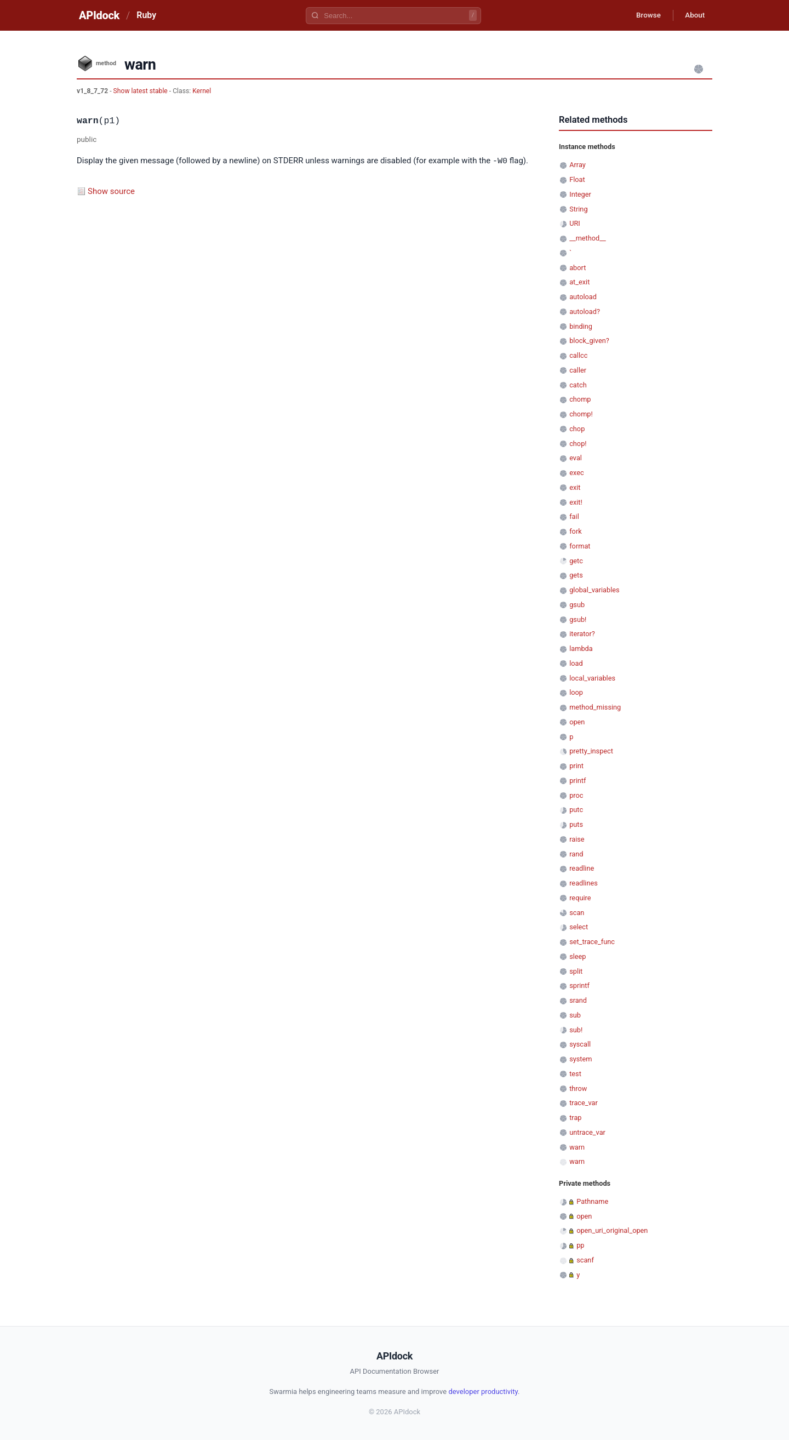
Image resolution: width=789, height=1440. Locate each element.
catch (577, 385)
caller (577, 370)
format (579, 546)
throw (578, 1088)
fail (574, 516)
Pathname (592, 1201)
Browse (643, 15)
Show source (111, 191)
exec (576, 472)
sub (575, 1015)
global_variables (594, 590)
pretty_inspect (591, 751)
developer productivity (483, 1391)
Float (577, 179)
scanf (585, 1260)
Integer (580, 194)
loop (576, 692)
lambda (581, 648)
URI (574, 223)
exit (574, 487)
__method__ (587, 238)
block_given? (589, 340)
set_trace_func (592, 942)
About (693, 15)
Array (577, 165)
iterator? (582, 634)
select (578, 927)
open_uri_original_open (612, 1230)
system (580, 1059)
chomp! (581, 414)
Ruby (146, 15)
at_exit (579, 282)
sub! (575, 1030)
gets (576, 575)
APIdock (99, 15)
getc (576, 561)
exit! (575, 502)
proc (576, 795)
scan (576, 912)
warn (577, 1147)
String (578, 209)
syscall (580, 1044)
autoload (583, 297)
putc (576, 809)
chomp (580, 399)
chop (577, 429)
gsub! (577, 619)
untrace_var (587, 1132)
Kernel (201, 91)
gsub (577, 605)
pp (580, 1245)
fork (575, 531)
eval (575, 458)
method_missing (595, 707)
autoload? (584, 311)
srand (578, 1000)
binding (580, 326)
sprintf (579, 985)
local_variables (592, 678)
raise (576, 839)
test (575, 1074)
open (577, 722)
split (575, 971)
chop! (577, 443)
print (576, 766)
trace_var (583, 1103)
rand (576, 854)
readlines (583, 883)
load (576, 663)
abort (577, 268)
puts (576, 824)
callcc (578, 355)
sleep (577, 956)
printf (577, 780)
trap (575, 1117)
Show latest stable (141, 91)
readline (581, 868)
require (580, 898)
